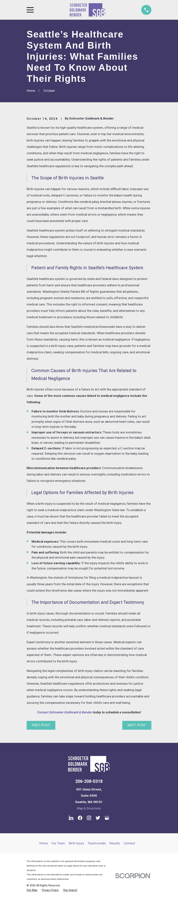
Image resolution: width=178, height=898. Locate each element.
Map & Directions (89, 808)
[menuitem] (32, 890)
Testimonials (97, 843)
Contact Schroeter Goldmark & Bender (64, 712)
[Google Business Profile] (107, 818)
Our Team (58, 843)
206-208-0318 (89, 781)
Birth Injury (76, 843)
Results (115, 843)
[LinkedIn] (71, 818)
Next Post (137, 725)
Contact (129, 843)
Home (43, 843)
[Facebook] (80, 818)
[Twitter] (98, 818)
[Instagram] (89, 818)
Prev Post (41, 725)
